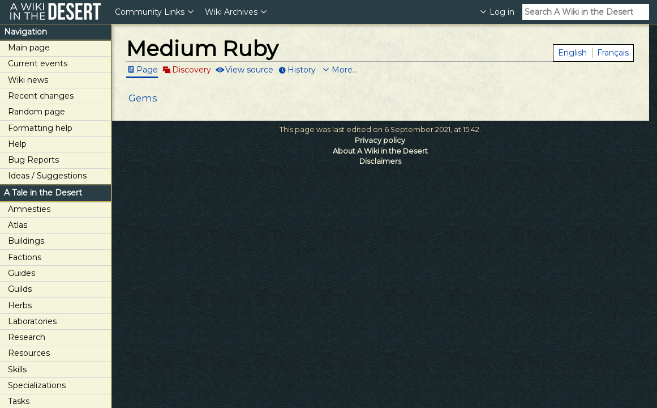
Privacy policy (380, 140)
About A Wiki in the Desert (380, 151)
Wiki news (28, 80)
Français (613, 53)
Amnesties (29, 209)
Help (17, 144)
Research (26, 337)
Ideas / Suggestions (47, 176)
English (572, 53)
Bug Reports (33, 160)
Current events (37, 63)
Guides (21, 273)
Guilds (20, 289)
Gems (142, 98)
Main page (29, 47)
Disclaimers (380, 161)
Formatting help (40, 128)
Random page (36, 112)
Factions (24, 257)
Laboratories (32, 321)
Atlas (17, 225)
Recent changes (41, 96)
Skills (17, 369)
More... (345, 70)
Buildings (26, 241)
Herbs (20, 305)
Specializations (37, 385)
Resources (29, 353)
